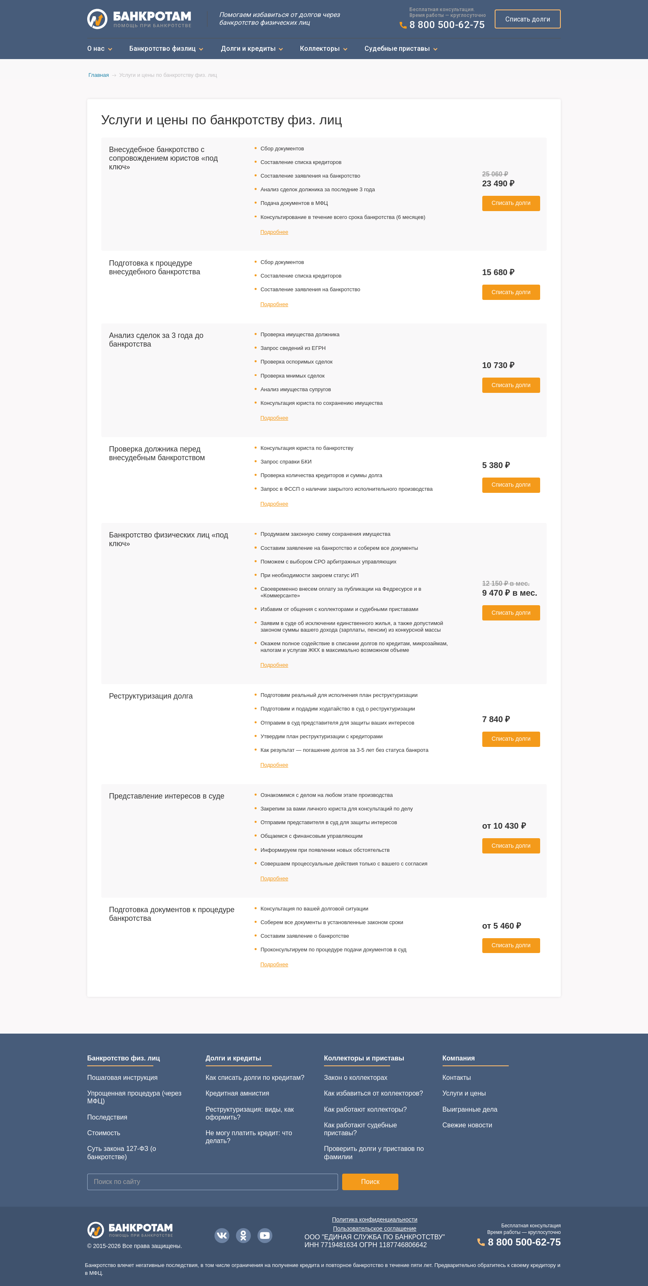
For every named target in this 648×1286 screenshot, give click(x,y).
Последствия (107, 1117)
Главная (98, 75)
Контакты (457, 1077)
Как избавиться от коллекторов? (373, 1093)
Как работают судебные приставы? (360, 1129)
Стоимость (103, 1132)
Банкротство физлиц (162, 48)
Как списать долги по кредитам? (255, 1077)
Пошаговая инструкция (122, 1077)
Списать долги (527, 19)
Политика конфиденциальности (375, 1219)
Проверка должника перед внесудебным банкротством (157, 453)
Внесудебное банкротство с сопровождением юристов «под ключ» (163, 158)
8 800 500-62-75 (447, 25)
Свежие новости (468, 1125)
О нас (96, 48)
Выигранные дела (470, 1109)
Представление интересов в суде (166, 796)
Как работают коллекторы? (365, 1109)
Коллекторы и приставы (364, 1058)
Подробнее (274, 232)
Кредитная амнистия (237, 1093)
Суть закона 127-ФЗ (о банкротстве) (121, 1152)
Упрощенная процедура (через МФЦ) (134, 1097)
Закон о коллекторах (356, 1077)
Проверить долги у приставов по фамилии (374, 1152)
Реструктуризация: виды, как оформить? (250, 1113)
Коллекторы (320, 48)
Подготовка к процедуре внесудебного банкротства (154, 267)
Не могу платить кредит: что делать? (249, 1136)
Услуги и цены (464, 1093)
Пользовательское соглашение (375, 1228)
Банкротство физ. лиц (123, 1058)
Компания (459, 1058)
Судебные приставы (397, 48)
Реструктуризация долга (151, 696)
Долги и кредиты (248, 48)
